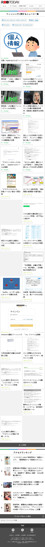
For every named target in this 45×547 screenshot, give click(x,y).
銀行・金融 (34, 20)
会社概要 (23, 535)
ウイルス (6, 25)
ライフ (40, 6)
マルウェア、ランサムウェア (23, 25)
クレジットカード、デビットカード (15, 20)
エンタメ (31, 6)
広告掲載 (17, 535)
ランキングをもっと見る (22, 516)
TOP (22, 525)
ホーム (4, 6)
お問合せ (11, 535)
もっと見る (22, 445)
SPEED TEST (22, 6)
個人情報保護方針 (31, 535)
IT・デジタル (13, 6)
